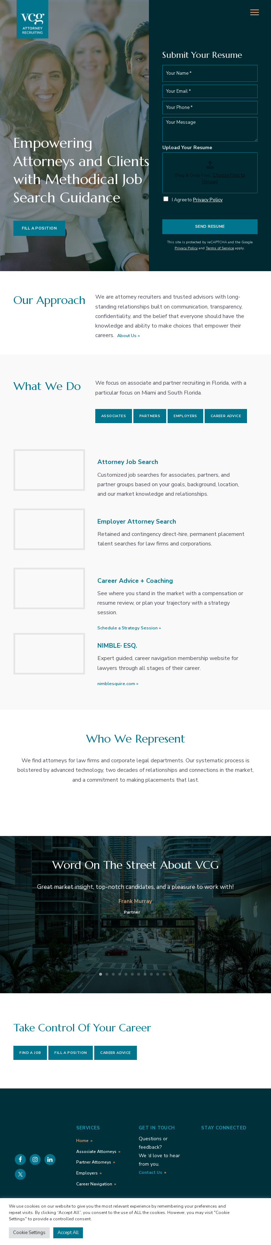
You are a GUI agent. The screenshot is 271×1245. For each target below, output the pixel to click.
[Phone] (210, 107)
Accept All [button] (68, 1232)
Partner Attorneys (93, 1162)
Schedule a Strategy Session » (129, 628)
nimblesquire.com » (117, 684)
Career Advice (226, 416)
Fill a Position (39, 228)
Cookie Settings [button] (29, 1232)
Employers (185, 416)
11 (164, 974)
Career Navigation (94, 1184)
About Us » (128, 335)
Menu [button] (249, 11)
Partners (149, 416)
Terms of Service (220, 248)
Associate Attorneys (96, 1151)
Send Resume (210, 226)
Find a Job (30, 1052)
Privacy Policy (208, 200)
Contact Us (150, 1172)
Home (82, 1140)
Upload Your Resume (187, 148)
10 (157, 974)
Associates (113, 416)
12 (170, 974)
